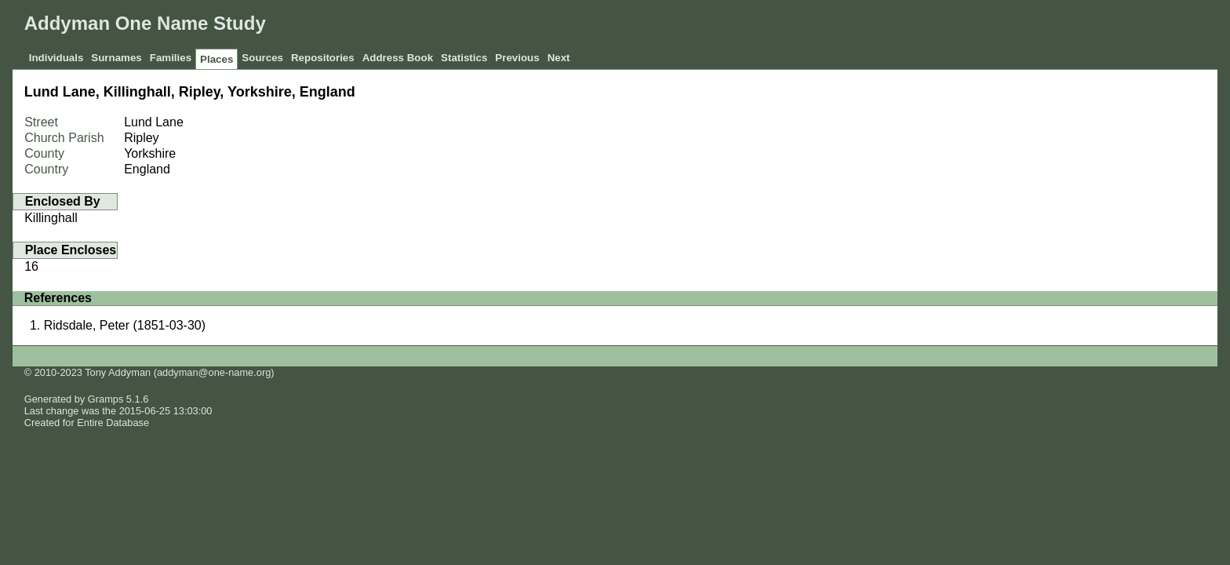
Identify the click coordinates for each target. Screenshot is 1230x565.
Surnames (116, 58)
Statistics (464, 58)
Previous (517, 58)
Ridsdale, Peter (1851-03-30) (125, 325)
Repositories (323, 58)
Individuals (56, 58)
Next (559, 58)
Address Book (397, 58)
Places (216, 59)
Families (170, 58)
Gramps (106, 399)
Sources (262, 58)
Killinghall (51, 217)
